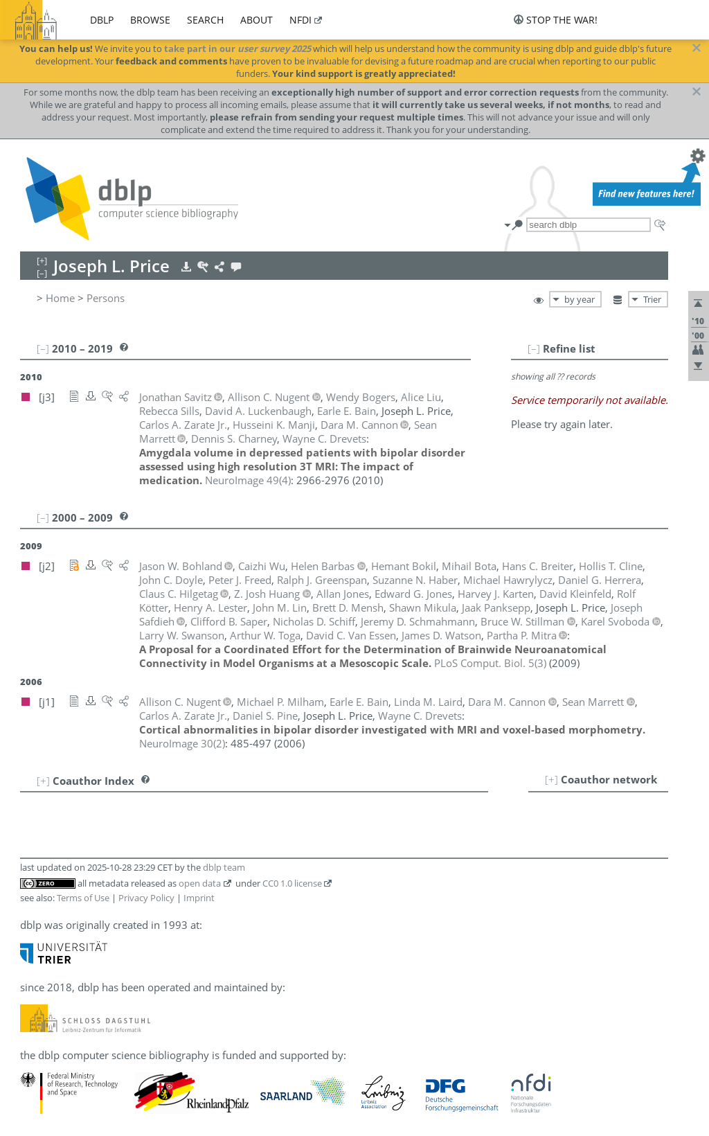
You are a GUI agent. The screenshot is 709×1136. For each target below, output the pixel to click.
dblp (102, 19)
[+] (551, 779)
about (256, 19)
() (248, 480)
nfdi (300, 19)
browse (150, 19)
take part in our (237, 48)
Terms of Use (83, 897)
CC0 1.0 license (292, 883)
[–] (534, 348)
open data (200, 883)
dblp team (224, 867)
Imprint (199, 897)
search (205, 19)
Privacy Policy (146, 897)
